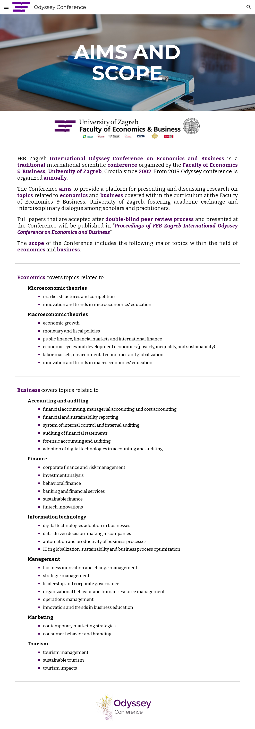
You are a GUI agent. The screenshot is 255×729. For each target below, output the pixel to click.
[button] (6, 7)
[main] (127, 62)
